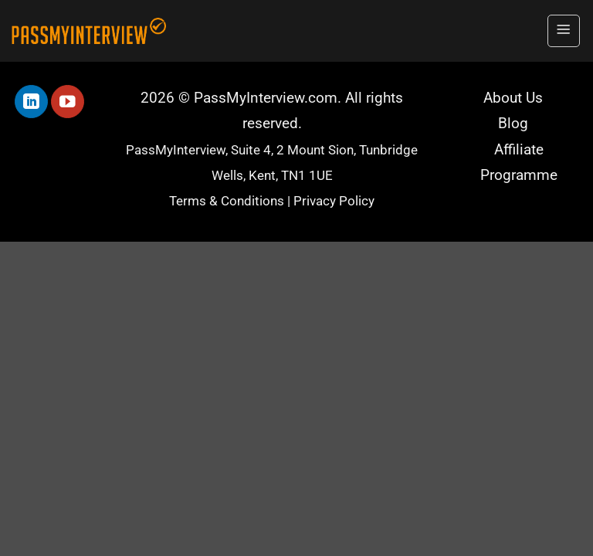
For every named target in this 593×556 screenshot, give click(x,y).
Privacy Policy (333, 201)
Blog (513, 123)
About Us (513, 98)
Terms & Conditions (226, 201)
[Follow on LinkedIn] (31, 101)
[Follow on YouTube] (67, 101)
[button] (563, 31)
